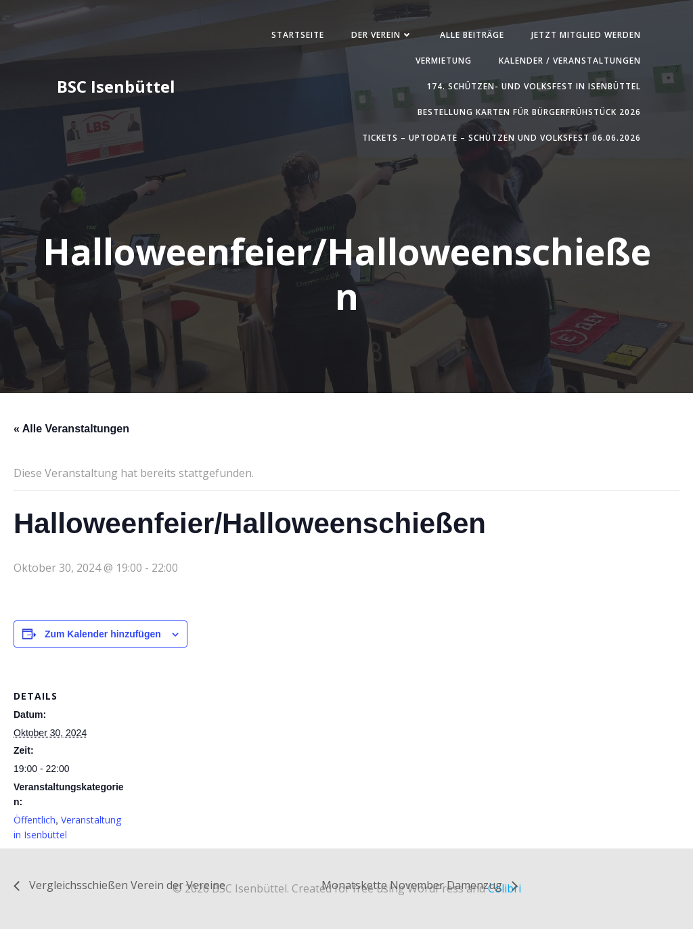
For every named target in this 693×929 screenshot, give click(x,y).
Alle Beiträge (469, 36)
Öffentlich (34, 823)
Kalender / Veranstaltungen (567, 62)
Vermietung (441, 62)
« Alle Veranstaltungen (71, 432)
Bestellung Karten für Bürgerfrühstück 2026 (526, 113)
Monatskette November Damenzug (413, 888)
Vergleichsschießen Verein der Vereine (125, 888)
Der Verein (379, 36)
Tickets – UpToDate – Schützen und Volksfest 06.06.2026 (498, 139)
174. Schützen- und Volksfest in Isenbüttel (531, 87)
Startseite (295, 36)
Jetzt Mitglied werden (583, 36)
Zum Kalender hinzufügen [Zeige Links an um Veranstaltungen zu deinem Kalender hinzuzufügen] (103, 637)
